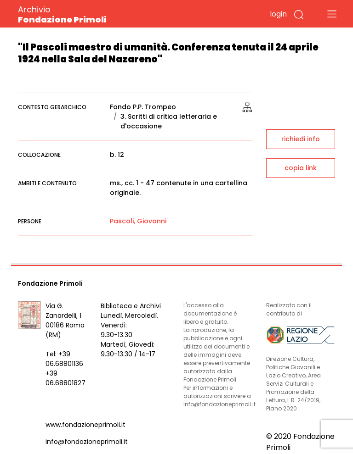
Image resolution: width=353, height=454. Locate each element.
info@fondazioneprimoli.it (87, 441)
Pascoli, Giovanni (138, 221)
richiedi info (300, 139)
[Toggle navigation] (332, 14)
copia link (301, 167)
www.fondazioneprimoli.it (85, 424)
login (278, 14)
